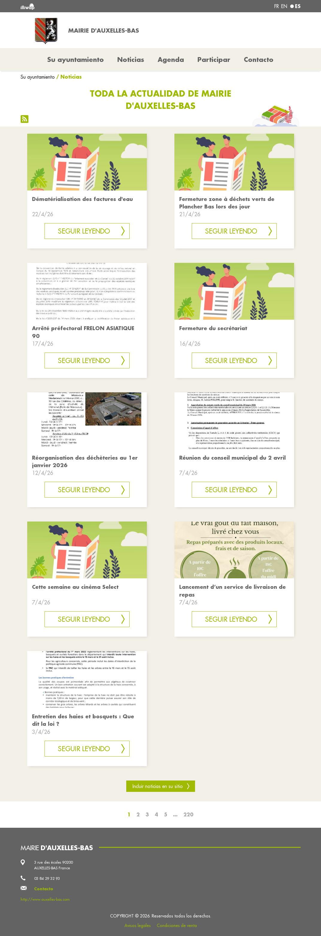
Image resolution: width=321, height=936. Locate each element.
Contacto (258, 59)
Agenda (171, 59)
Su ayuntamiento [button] (75, 59)
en (284, 6)
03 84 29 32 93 (47, 878)
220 (188, 814)
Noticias (130, 59)
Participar (213, 59)
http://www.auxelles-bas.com (45, 899)
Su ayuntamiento (38, 77)
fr (276, 6)
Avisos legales (137, 925)
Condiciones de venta (177, 925)
